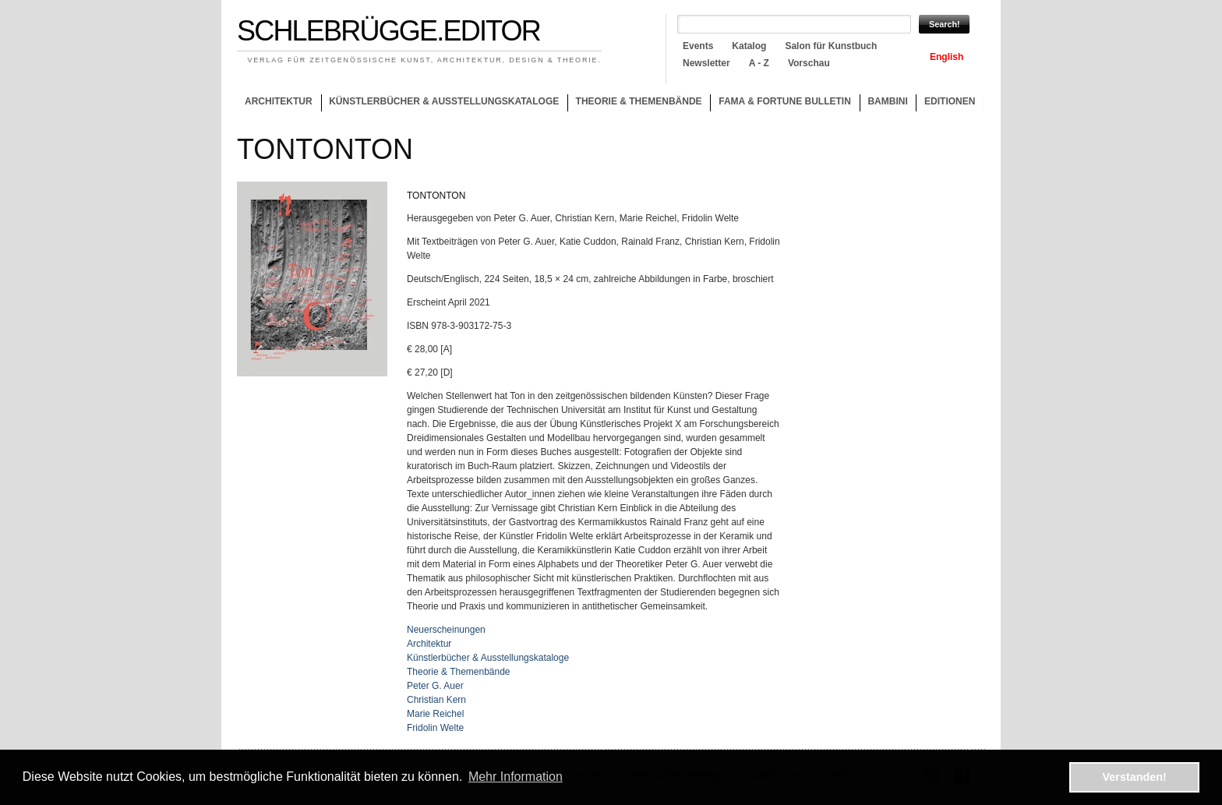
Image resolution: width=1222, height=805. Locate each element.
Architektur (279, 101)
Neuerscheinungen (446, 629)
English (946, 56)
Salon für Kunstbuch (831, 46)
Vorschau (809, 63)
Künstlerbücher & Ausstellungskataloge (444, 101)
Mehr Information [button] (515, 776)
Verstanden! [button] (1135, 777)
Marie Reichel (435, 713)
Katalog (749, 46)
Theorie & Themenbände (634, 103)
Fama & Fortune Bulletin (785, 101)
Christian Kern (436, 699)
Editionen (949, 101)
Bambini (887, 101)
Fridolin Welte (435, 727)
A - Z (759, 63)
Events (698, 46)
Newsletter (706, 63)
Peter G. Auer (435, 685)
